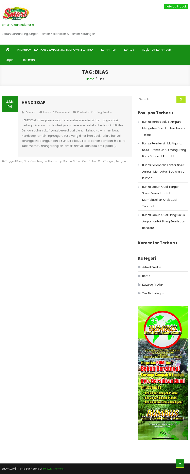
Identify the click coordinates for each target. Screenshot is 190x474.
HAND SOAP (34, 102)
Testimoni (28, 60)
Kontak (129, 50)
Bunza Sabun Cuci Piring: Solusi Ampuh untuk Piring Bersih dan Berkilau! (163, 221)
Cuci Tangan (38, 161)
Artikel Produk (151, 267)
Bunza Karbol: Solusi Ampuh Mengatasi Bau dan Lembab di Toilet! (163, 128)
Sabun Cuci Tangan (102, 161)
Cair (26, 161)
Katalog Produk (176, 6)
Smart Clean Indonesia (18, 25)
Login (9, 60)
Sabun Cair (80, 161)
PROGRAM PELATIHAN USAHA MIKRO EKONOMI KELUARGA (55, 50)
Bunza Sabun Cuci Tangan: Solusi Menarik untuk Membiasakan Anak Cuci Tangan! (161, 196)
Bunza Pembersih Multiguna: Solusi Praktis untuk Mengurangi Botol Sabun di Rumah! (164, 149)
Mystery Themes (53, 468)
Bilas (19, 161)
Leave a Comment (56, 112)
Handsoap (55, 161)
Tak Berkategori (153, 293)
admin (30, 112)
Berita (146, 276)
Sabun (67, 161)
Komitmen (108, 50)
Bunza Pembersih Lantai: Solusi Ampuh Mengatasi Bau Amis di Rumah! (163, 171)
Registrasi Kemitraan (156, 50)
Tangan (121, 161)
